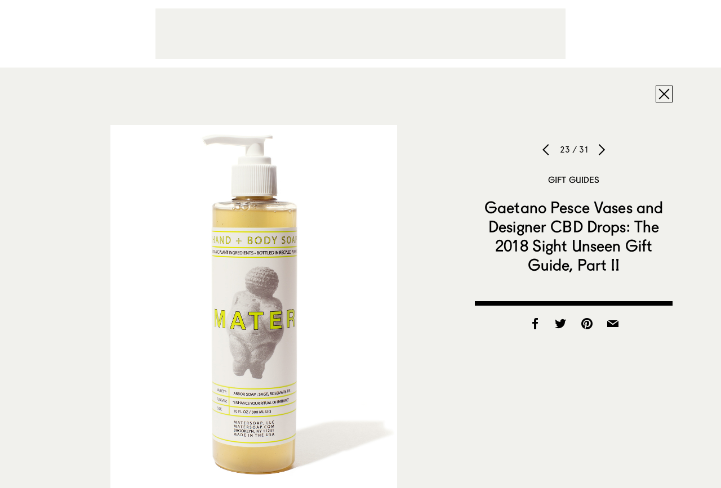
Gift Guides (574, 179)
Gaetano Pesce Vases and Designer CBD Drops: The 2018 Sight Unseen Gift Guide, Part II (573, 236)
